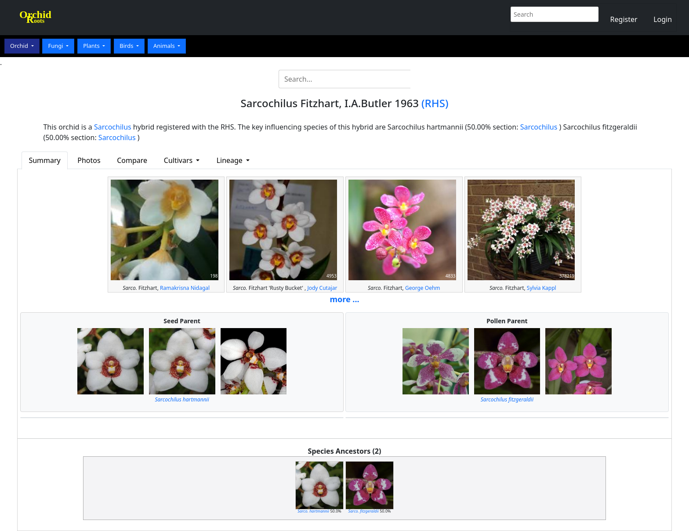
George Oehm (422, 288)
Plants (92, 46)
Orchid (19, 46)
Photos (88, 160)
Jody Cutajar (322, 288)
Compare (132, 160)
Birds (127, 46)
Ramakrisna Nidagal (185, 288)
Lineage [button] (230, 160)
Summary (44, 160)
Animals (164, 46)
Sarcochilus (112, 127)
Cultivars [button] (179, 160)
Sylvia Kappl (541, 288)
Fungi (56, 46)
